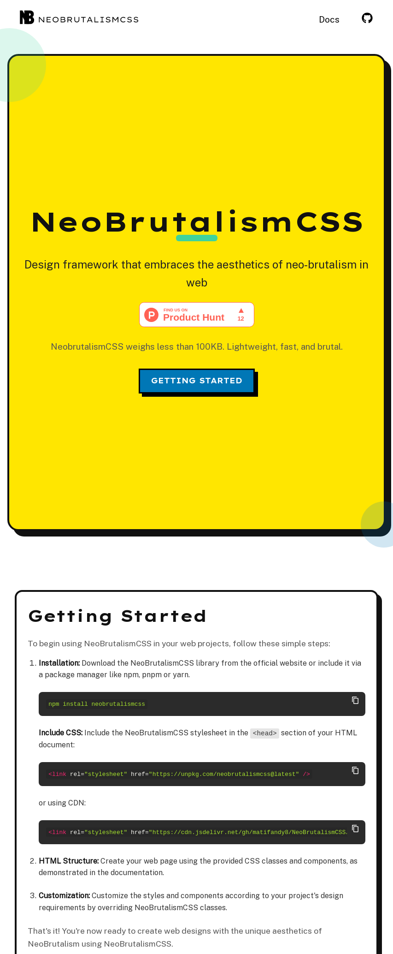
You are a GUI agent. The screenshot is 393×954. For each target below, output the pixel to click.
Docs (329, 19)
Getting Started (196, 380)
